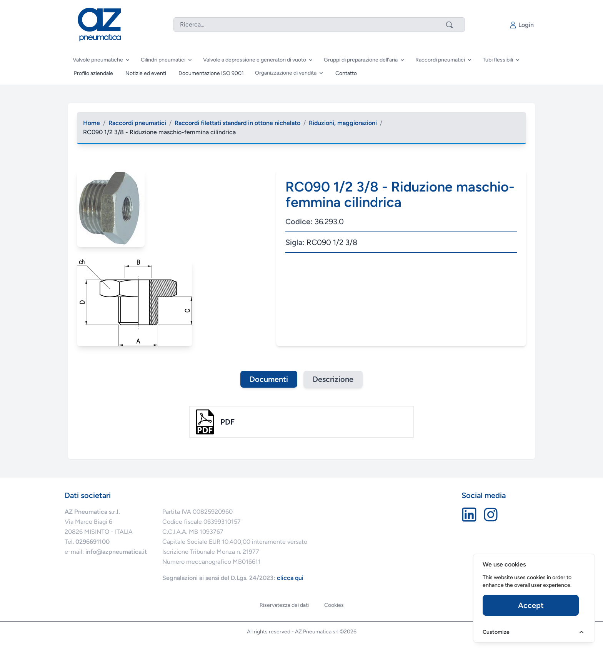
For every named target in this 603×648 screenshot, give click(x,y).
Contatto (346, 73)
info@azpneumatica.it (116, 551)
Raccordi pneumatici (137, 123)
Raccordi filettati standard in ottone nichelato (237, 123)
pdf (227, 421)
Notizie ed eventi (145, 73)
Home (91, 123)
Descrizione (333, 379)
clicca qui (290, 577)
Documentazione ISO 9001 (211, 73)
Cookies (334, 605)
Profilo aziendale (93, 73)
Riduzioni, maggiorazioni (343, 123)
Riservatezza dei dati (284, 605)
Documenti (269, 379)
